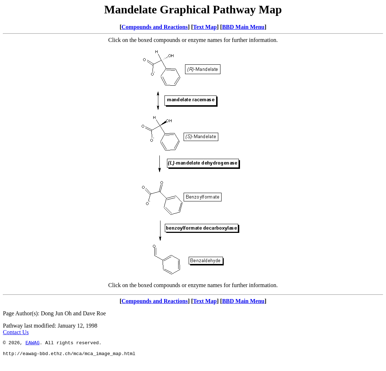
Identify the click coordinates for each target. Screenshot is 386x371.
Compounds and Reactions (154, 27)
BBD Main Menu (243, 27)
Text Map (205, 27)
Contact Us (16, 332)
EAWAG (32, 343)
